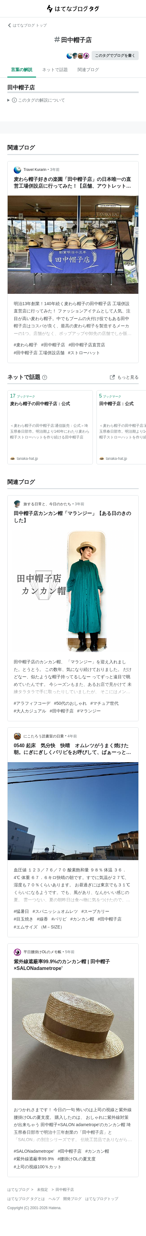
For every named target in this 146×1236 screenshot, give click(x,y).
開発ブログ (72, 1199)
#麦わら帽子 (26, 344)
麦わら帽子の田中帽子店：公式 (40, 403)
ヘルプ (54, 1199)
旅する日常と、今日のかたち (47, 504)
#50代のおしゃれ (70, 703)
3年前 (55, 170)
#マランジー (89, 710)
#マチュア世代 (104, 703)
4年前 (72, 736)
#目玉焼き (23, 919)
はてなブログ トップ (27, 25)
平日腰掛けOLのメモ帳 (42, 952)
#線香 (42, 919)
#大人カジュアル (30, 710)
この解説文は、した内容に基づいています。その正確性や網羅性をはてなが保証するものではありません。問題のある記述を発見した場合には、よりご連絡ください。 (36, 101)
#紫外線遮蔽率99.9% (34, 1158)
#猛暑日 (21, 911)
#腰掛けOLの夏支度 (76, 1158)
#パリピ (59, 919)
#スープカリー (96, 911)
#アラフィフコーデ (32, 703)
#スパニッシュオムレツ (55, 911)
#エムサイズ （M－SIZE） (39, 926)
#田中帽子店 (53, 344)
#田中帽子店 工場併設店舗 (39, 352)
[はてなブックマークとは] (44, 377)
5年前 (70, 952)
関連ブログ (88, 69)
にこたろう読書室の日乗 (44, 736)
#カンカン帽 (82, 919)
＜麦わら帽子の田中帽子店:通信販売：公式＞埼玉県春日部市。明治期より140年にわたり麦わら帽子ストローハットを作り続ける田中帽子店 (49, 431)
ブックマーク (22, 395)
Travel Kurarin (35, 170)
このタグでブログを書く (115, 55)
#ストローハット (84, 352)
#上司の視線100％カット (38, 1166)
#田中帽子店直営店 (87, 344)
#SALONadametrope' (34, 1151)
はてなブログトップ (101, 1199)
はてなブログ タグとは (26, 1199)
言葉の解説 (21, 69)
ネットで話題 (55, 69)
